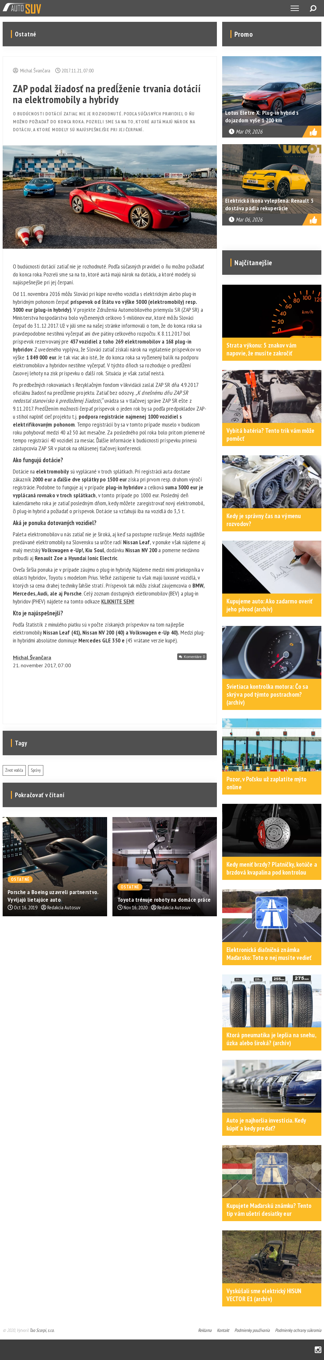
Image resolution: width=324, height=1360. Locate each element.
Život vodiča (14, 770)
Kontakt (223, 1330)
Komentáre (194, 656)
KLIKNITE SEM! (117, 601)
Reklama (205, 1330)
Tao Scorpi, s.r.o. (41, 1330)
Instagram (318, 1349)
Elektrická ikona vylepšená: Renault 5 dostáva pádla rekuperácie (269, 204)
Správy (36, 770)
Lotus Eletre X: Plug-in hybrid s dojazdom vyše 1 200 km (262, 116)
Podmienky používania (252, 1330)
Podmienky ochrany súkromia (298, 1330)
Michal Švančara (32, 657)
